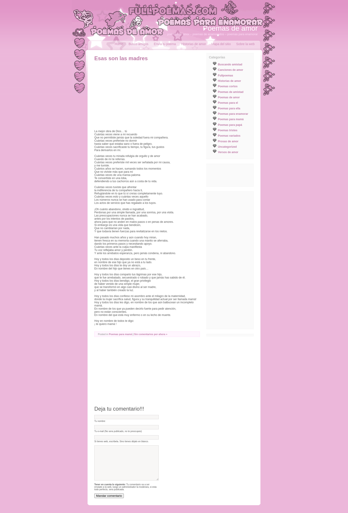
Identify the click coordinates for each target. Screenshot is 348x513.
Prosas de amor (228, 141)
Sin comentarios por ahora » (150, 334)
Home (119, 44)
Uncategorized (227, 146)
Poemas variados (229, 135)
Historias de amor (193, 44)
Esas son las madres (121, 58)
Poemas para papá (230, 125)
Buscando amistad (230, 64)
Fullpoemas (225, 75)
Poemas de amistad (231, 92)
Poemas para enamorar (233, 113)
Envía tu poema (165, 44)
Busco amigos (138, 44)
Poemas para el (228, 102)
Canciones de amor (230, 69)
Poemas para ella (229, 108)
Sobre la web (245, 44)
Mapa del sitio (221, 44)
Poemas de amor (230, 28)
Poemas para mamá (120, 334)
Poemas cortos (227, 86)
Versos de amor (228, 152)
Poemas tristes (227, 130)
